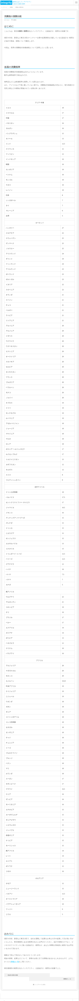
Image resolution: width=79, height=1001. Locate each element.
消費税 (14, 20)
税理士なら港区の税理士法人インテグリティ (19, 998)
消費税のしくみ (67, 975)
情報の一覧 (15, 962)
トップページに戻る (40, 980)
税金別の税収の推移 (13, 975)
